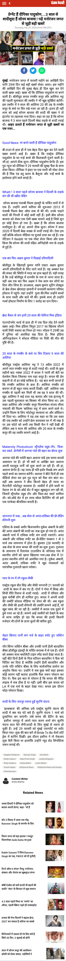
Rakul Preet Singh (27, 759)
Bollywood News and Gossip (49, 767)
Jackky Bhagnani (46, 759)
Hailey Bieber (25, 763)
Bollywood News (26, 767)
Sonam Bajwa (9, 767)
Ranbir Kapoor (10, 759)
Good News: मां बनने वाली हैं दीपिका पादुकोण (29, 143)
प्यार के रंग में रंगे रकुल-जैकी (17, 578)
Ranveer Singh (30, 755)
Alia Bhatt (44, 755)
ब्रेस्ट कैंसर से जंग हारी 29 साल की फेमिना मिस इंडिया (32, 315)
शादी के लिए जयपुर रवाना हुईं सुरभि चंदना (25, 701)
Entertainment (10, 771)
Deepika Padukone (11, 755)
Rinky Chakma (10, 763)
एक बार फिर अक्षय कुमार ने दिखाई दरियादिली (27, 258)
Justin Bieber (40, 763)
